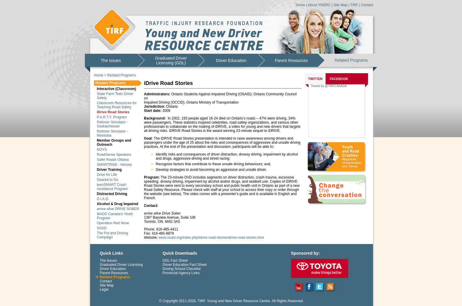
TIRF (354, 5)
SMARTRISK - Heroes (114, 165)
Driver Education (231, 60)
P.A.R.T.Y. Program (112, 117)
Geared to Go (107, 180)
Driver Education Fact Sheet (185, 265)
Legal (104, 289)
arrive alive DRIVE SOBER (118, 209)
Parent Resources (291, 60)
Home (300, 5)
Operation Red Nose (113, 223)
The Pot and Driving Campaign (112, 235)
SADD (102, 228)
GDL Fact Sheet (175, 260)
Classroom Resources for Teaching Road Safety (117, 105)
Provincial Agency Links (181, 273)
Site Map (340, 5)
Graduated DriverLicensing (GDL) (171, 60)
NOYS (102, 150)
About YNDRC (319, 5)
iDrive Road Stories (113, 112)
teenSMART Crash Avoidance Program (112, 187)
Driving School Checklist (182, 269)
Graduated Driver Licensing (121, 265)
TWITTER (315, 79)
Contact (367, 5)
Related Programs (351, 60)
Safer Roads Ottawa (113, 160)
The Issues (111, 60)
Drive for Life (107, 175)
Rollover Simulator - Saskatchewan (112, 124)
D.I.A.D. (103, 199)
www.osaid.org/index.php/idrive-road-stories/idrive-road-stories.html (211, 237)
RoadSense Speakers (114, 155)
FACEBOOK (339, 79)
